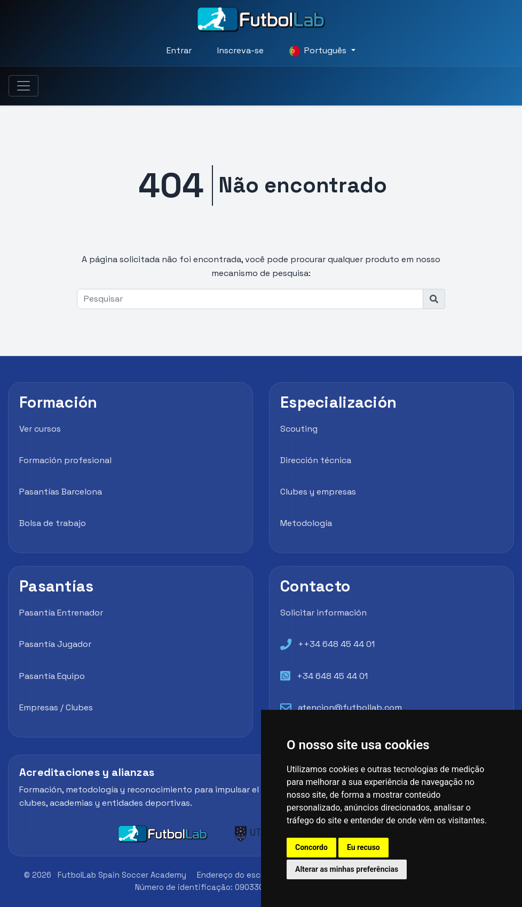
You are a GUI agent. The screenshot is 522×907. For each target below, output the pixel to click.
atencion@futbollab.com (350, 707)
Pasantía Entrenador (61, 612)
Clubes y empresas (318, 491)
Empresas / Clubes (56, 707)
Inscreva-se (240, 50)
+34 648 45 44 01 (332, 676)
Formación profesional (65, 460)
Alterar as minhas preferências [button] (346, 869)
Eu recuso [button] (363, 847)
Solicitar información (323, 612)
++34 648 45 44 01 (336, 644)
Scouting (299, 428)
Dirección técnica (315, 460)
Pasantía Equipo (52, 676)
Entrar (179, 50)
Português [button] (319, 50)
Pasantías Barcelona (60, 491)
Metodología (306, 523)
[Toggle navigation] (23, 85)
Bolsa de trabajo (52, 523)
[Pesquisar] (250, 299)
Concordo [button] (311, 847)
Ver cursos (40, 428)
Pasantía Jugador (55, 644)
